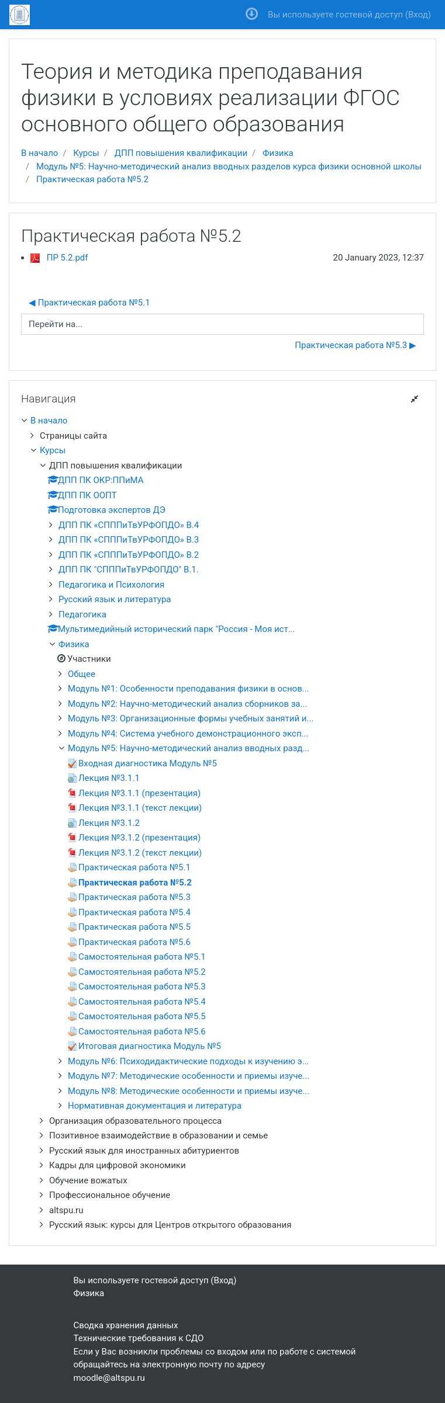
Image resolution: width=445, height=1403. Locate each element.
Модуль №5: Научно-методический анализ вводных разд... (188, 748)
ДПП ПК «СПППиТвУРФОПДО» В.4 (128, 525)
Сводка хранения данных (126, 1325)
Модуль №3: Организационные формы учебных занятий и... (190, 718)
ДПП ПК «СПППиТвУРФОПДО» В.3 (128, 539)
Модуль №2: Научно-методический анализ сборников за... (187, 704)
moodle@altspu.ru (109, 1378)
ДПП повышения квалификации (181, 153)
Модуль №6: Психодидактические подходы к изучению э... (188, 1061)
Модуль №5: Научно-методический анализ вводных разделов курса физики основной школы (229, 166)
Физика (278, 153)
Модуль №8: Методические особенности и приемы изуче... (188, 1091)
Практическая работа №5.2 (92, 179)
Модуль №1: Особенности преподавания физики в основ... (188, 688)
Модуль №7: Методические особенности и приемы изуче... (188, 1076)
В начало (39, 153)
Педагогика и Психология (111, 584)
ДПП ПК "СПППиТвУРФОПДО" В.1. (128, 569)
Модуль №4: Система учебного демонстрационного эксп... (188, 733)
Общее (81, 674)
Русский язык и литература (114, 599)
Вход (418, 14)
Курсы (86, 153)
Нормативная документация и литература (155, 1105)
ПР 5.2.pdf (67, 257)
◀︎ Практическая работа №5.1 (89, 302)
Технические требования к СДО (139, 1338)
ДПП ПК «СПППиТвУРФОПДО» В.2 (128, 555)
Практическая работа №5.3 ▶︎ (355, 345)
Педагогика (82, 614)
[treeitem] (222, 421)
